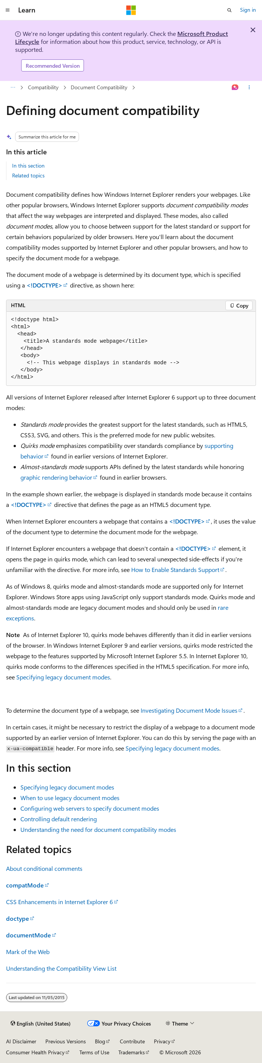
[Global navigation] (7, 10)
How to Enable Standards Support (175, 569)
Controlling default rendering (58, 819)
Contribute (132, 1041)
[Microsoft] (131, 10)
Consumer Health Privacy (35, 1052)
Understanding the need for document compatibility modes (98, 829)
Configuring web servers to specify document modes (89, 808)
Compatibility (43, 87)
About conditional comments (44, 868)
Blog (100, 1041)
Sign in (248, 9)
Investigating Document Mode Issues (189, 710)
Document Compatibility (99, 87)
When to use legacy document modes (69, 798)
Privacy (162, 1041)
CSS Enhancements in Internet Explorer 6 (59, 902)
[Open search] (229, 10)
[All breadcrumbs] (12, 88)
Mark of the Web (28, 952)
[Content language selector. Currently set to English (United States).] (40, 1024)
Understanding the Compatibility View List (61, 968)
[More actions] (249, 88)
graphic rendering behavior (56, 477)
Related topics (28, 175)
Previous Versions (65, 1041)
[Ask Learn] (235, 88)
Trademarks (131, 1052)
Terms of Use (94, 1052)
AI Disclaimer (21, 1041)
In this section (28, 165)
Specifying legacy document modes (63, 677)
